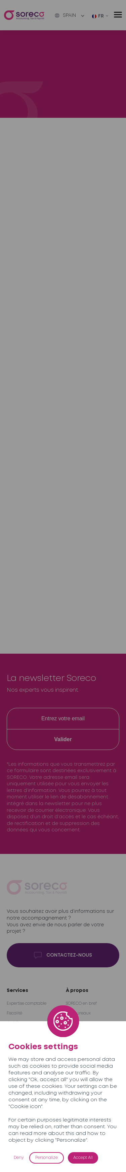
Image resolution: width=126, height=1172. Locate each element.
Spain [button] (65, 15)
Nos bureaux (78, 1013)
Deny (19, 1158)
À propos (77, 991)
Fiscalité (14, 1013)
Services (17, 991)
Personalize (46, 1158)
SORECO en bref (81, 1003)
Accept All (83, 1158)
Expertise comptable (26, 1003)
